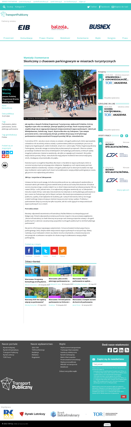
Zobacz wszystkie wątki (68, 371)
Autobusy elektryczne (68, 352)
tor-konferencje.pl (70, 1)
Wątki (98, 38)
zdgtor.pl (82, 1)
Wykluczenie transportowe (70, 347)
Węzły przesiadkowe (68, 362)
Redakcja (35, 352)
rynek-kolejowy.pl (25, 1)
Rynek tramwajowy (67, 355)
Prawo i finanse (46, 38)
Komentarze (82, 38)
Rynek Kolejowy (9, 347)
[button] (121, 139)
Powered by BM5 (23, 424)
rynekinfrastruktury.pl (40, 1)
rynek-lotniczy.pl (56, 1)
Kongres (112, 38)
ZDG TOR (35, 347)
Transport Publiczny (10, 352)
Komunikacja (26, 38)
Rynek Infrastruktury (11, 350)
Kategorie (19, 6)
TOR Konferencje (38, 350)
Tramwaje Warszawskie (69, 350)
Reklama (35, 355)
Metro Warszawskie (67, 357)
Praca (125, 38)
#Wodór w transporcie (68, 364)
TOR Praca (7, 357)
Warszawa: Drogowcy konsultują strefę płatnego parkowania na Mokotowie (36, 281)
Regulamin (36, 357)
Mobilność (65, 38)
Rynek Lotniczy (8, 355)
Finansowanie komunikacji (70, 359)
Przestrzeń (8, 38)
